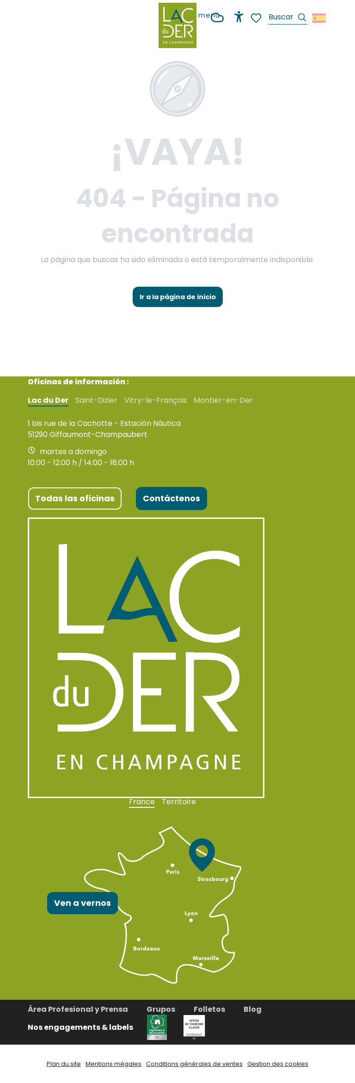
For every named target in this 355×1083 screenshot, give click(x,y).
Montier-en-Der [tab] (223, 400)
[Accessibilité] (239, 17)
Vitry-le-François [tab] (155, 400)
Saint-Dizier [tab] (96, 400)
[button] (288, 18)
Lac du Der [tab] (48, 400)
